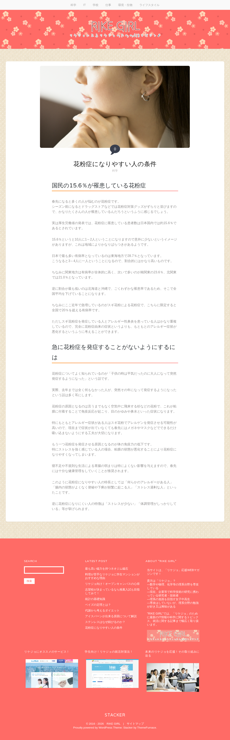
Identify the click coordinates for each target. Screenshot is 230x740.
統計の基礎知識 (95, 599)
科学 (73, 5)
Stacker (115, 715)
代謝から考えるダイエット (102, 610)
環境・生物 (125, 5)
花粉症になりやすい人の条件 (115, 164)
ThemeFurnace (146, 727)
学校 (95, 5)
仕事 (108, 5)
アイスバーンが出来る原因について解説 (111, 616)
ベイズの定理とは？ (98, 604)
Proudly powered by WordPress (92, 727)
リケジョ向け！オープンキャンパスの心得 (112, 583)
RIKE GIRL (113, 723)
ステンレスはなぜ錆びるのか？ (105, 622)
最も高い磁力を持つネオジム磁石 (106, 568)
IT (84, 5)
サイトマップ (135, 723)
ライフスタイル (149, 5)
